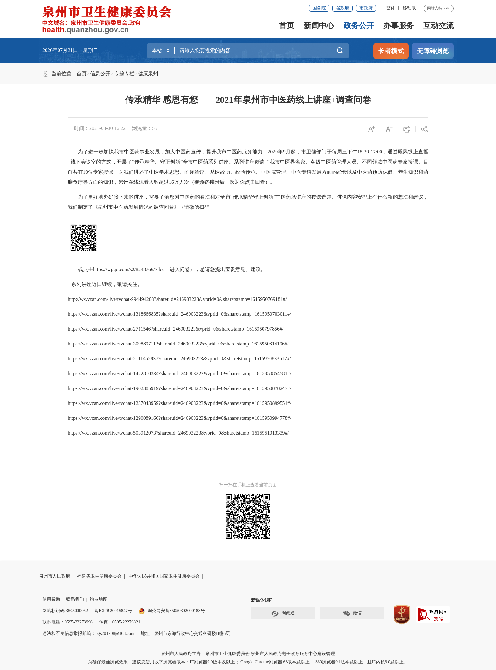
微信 (352, 613)
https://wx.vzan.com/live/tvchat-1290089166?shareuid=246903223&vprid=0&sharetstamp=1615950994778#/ (179, 418)
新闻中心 (319, 26)
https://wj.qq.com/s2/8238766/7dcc (128, 269)
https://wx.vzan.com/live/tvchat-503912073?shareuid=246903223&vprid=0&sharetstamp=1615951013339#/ (178, 433)
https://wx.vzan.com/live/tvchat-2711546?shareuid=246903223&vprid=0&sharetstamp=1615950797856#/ (175, 329)
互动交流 (438, 26)
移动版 (409, 8)
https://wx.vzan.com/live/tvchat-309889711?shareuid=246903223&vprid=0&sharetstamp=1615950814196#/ (178, 343)
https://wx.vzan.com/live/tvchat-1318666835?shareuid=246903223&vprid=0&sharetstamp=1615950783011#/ (179, 314)
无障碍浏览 (433, 50)
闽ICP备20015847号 (113, 610)
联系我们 (75, 599)
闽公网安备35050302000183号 (172, 610)
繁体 (390, 8)
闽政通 (283, 613)
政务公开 (359, 26)
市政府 (366, 8)
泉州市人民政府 (54, 576)
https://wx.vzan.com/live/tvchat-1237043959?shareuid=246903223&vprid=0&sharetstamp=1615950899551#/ (179, 403)
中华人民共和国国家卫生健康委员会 (164, 576)
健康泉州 (148, 73)
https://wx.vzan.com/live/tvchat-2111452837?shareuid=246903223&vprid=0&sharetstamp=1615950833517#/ (179, 358)
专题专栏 (124, 73)
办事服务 (398, 26)
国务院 (319, 8)
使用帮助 (51, 599)
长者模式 (391, 50)
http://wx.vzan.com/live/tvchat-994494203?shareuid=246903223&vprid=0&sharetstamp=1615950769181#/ (177, 299)
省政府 (342, 8)
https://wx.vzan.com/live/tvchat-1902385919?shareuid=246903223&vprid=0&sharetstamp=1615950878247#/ (179, 388)
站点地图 (99, 599)
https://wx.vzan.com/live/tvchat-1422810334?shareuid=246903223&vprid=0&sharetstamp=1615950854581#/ (179, 373)
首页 (286, 26)
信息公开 (100, 73)
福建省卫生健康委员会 (99, 576)
